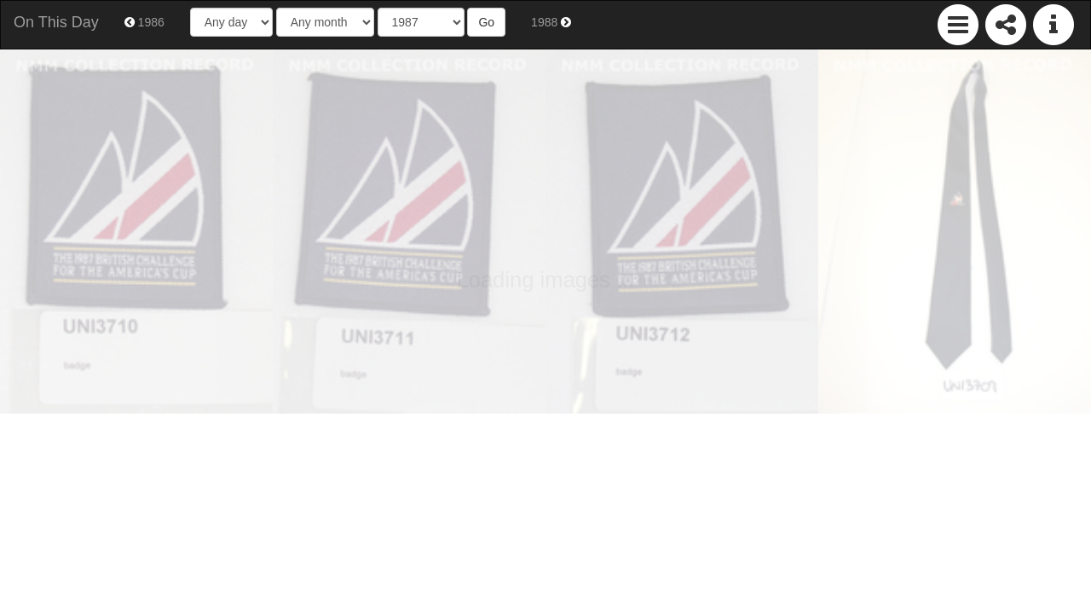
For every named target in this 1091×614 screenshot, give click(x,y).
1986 (144, 22)
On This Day (56, 22)
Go (486, 22)
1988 (551, 22)
